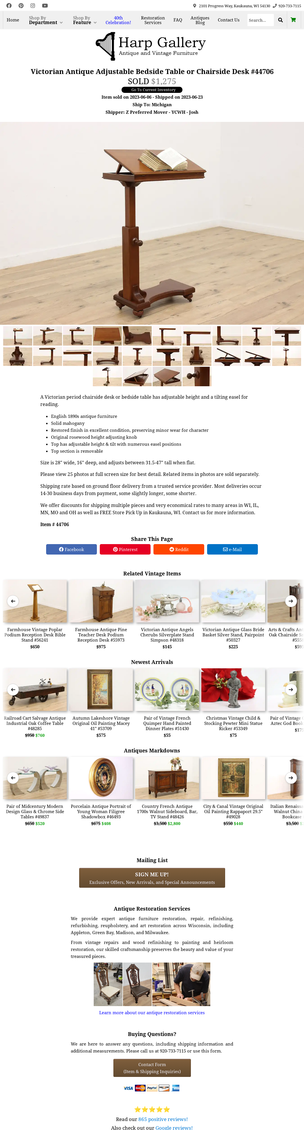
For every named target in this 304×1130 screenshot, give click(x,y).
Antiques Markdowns (152, 750)
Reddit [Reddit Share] (179, 549)
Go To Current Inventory (153, 89)
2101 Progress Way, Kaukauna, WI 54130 (234, 5)
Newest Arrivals (152, 661)
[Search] (260, 20)
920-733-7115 (289, 5)
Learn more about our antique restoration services (152, 1012)
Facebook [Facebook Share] (71, 549)
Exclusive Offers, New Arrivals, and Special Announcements (152, 878)
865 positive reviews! (163, 1119)
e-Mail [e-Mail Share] (232, 549)
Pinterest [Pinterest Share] (125, 549)
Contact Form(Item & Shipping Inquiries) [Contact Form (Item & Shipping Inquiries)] (152, 1068)
